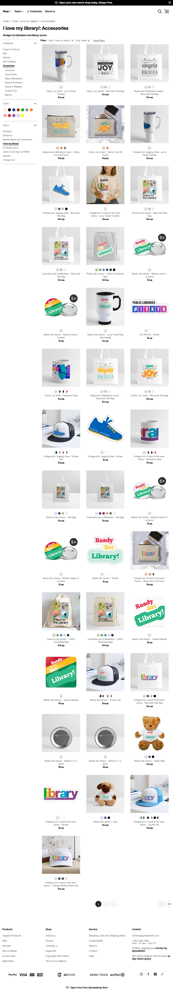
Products (7, 929)
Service (93, 929)
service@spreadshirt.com (145, 935)
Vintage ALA (9, 160)
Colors (20, 103)
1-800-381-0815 (151, 941)
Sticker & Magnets (13, 87)
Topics (19, 11)
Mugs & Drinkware (13, 82)
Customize (34, 11)
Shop (7, 11)
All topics (7, 131)
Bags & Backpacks (14, 78)
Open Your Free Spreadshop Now (87, 987)
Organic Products (11, 49)
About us (50, 11)
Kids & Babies (9, 61)
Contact (93, 951)
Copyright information (57, 956)
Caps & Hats (11, 74)
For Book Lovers (10, 148)
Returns (93, 945)
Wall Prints (8, 961)
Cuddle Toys (11, 91)
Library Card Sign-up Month (16, 152)
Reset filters (99, 40)
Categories (20, 43)
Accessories (8, 66)
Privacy (50, 940)
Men (5, 53)
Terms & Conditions (56, 961)
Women (6, 57)
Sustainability (96, 940)
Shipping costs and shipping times (107, 935)
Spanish (6, 156)
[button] (61, 63)
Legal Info (51, 951)
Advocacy (7, 135)
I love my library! (11, 143)
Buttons (8, 95)
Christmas (10, 70)
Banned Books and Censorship (17, 139)
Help (91, 956)
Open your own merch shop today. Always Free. (86, 2)
